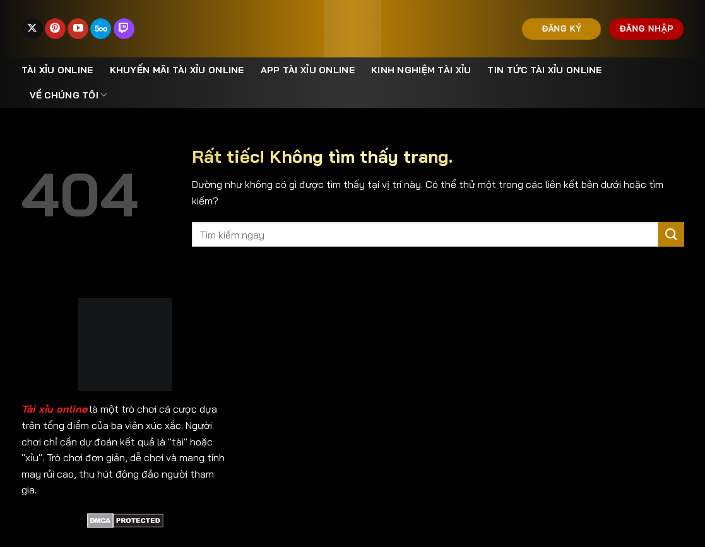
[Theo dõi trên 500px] (100, 29)
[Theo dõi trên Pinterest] (55, 29)
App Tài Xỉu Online (308, 70)
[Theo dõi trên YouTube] (78, 29)
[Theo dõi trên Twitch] (124, 29)
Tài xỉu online (57, 70)
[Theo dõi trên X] (32, 29)
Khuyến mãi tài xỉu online (177, 70)
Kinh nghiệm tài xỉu (421, 70)
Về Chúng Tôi (68, 95)
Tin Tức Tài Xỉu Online (544, 70)
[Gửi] (671, 234)
